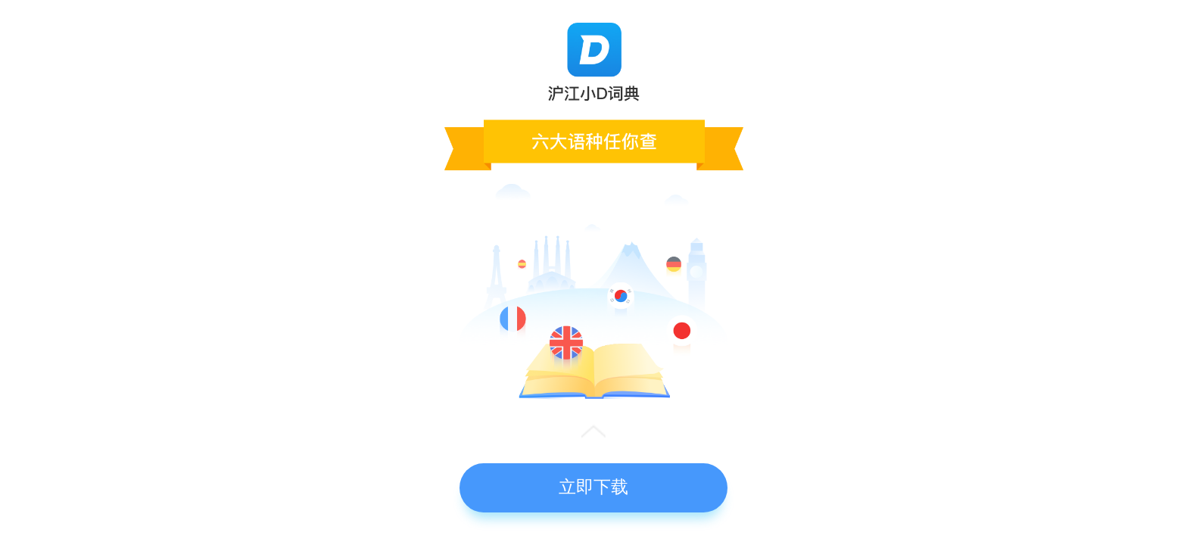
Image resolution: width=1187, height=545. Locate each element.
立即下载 (593, 487)
